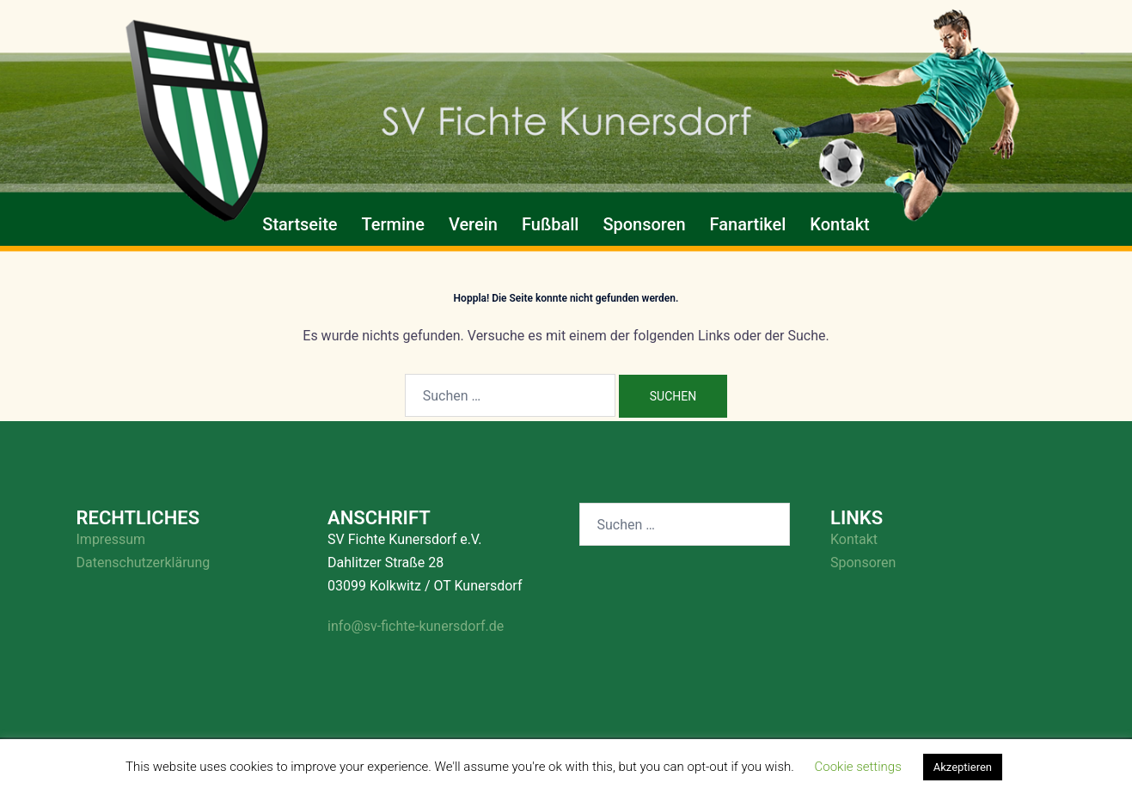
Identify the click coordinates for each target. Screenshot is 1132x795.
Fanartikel (748, 224)
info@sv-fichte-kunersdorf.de (415, 626)
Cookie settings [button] (858, 766)
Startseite (299, 224)
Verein (473, 224)
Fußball (550, 224)
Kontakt (839, 224)
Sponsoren (644, 224)
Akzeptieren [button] (962, 767)
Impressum (111, 539)
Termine (393, 224)
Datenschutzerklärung (143, 562)
